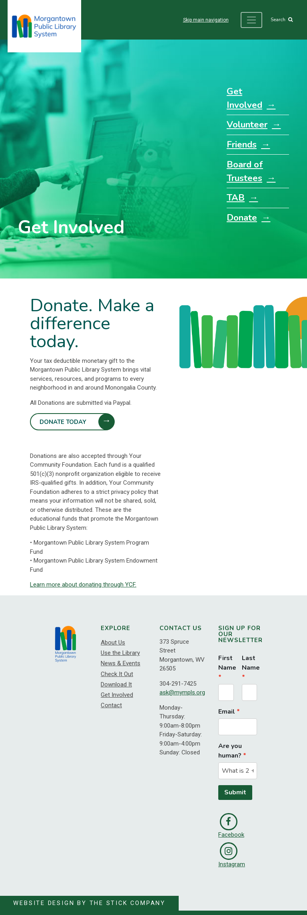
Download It (116, 684)
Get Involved (244, 98)
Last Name (249, 663)
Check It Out (117, 674)
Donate (242, 217)
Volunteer (247, 124)
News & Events (120, 663)
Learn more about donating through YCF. (83, 585)
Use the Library (120, 652)
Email (226, 711)
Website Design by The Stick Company (90, 903)
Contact (111, 705)
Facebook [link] (231, 826)
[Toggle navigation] (251, 20)
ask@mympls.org (182, 692)
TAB (236, 197)
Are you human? (230, 751)
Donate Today (63, 422)
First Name (226, 663)
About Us (113, 642)
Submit (235, 792)
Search (281, 20)
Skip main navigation (205, 20)
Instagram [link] (231, 855)
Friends (242, 144)
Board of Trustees (245, 171)
